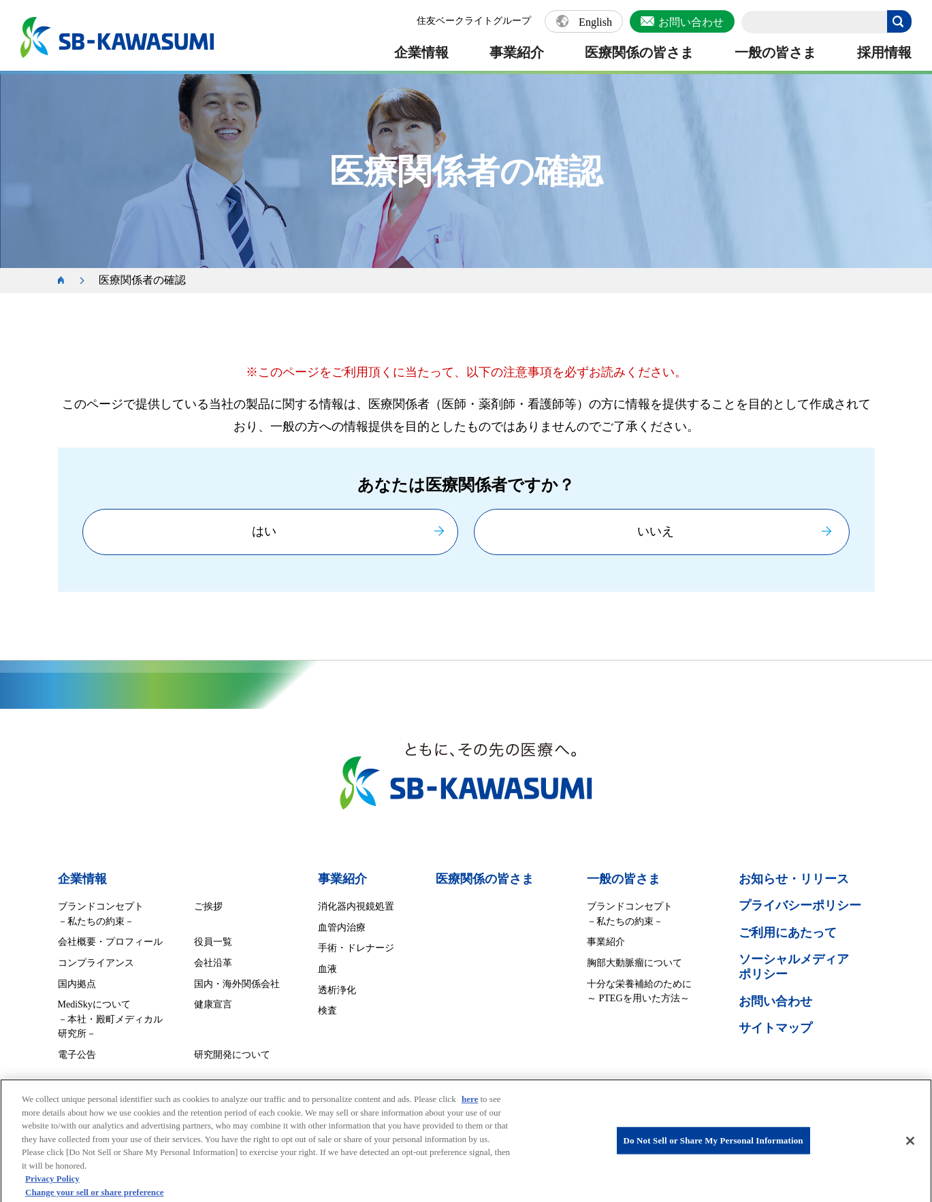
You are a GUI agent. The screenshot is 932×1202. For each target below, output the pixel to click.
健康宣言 (213, 1004)
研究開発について (232, 1055)
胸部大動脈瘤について (634, 963)
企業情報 (421, 52)
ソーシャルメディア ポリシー (794, 966)
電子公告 (77, 1055)
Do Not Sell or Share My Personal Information (713, 1147)
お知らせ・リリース (794, 879)
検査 (327, 1010)
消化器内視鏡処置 (356, 906)
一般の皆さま (775, 52)
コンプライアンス (96, 963)
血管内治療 (342, 927)
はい (264, 531)
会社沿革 (213, 963)
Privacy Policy (52, 1185)
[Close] (910, 1148)
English (595, 22)
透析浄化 (337, 990)
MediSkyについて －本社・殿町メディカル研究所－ (110, 1019)
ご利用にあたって (788, 932)
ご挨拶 (208, 906)
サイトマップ (775, 1028)
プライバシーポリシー (800, 905)
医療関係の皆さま (639, 52)
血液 (327, 969)
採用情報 (884, 52)
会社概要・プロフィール (110, 942)
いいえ (655, 531)
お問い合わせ (691, 22)
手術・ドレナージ (356, 948)
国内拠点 (77, 984)
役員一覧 (213, 942)
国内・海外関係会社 (237, 984)
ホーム (68, 280)
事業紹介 (516, 52)
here (470, 1106)
